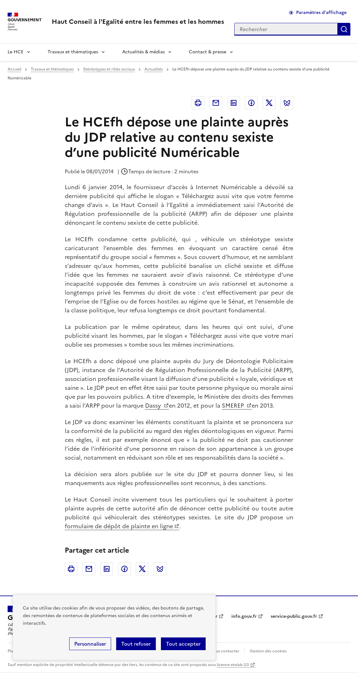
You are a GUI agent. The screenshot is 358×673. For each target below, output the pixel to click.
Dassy (153, 405)
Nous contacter (224, 651)
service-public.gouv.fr (294, 616)
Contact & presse (207, 52)
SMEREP (233, 405)
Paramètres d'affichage (321, 12)
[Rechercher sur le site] (286, 29)
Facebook (251, 103)
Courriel (215, 103)
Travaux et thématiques (73, 52)
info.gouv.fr (244, 616)
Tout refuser (136, 644)
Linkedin (233, 103)
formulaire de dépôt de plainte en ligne (119, 526)
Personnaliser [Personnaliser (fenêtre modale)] (90, 644)
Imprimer (198, 103)
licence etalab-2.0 (233, 665)
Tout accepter (183, 644)
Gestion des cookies (268, 651)
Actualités (153, 69)
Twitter (269, 103)
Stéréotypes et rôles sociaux (109, 69)
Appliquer (344, 29)
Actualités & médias (143, 52)
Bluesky (287, 103)
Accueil (14, 69)
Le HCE (15, 52)
